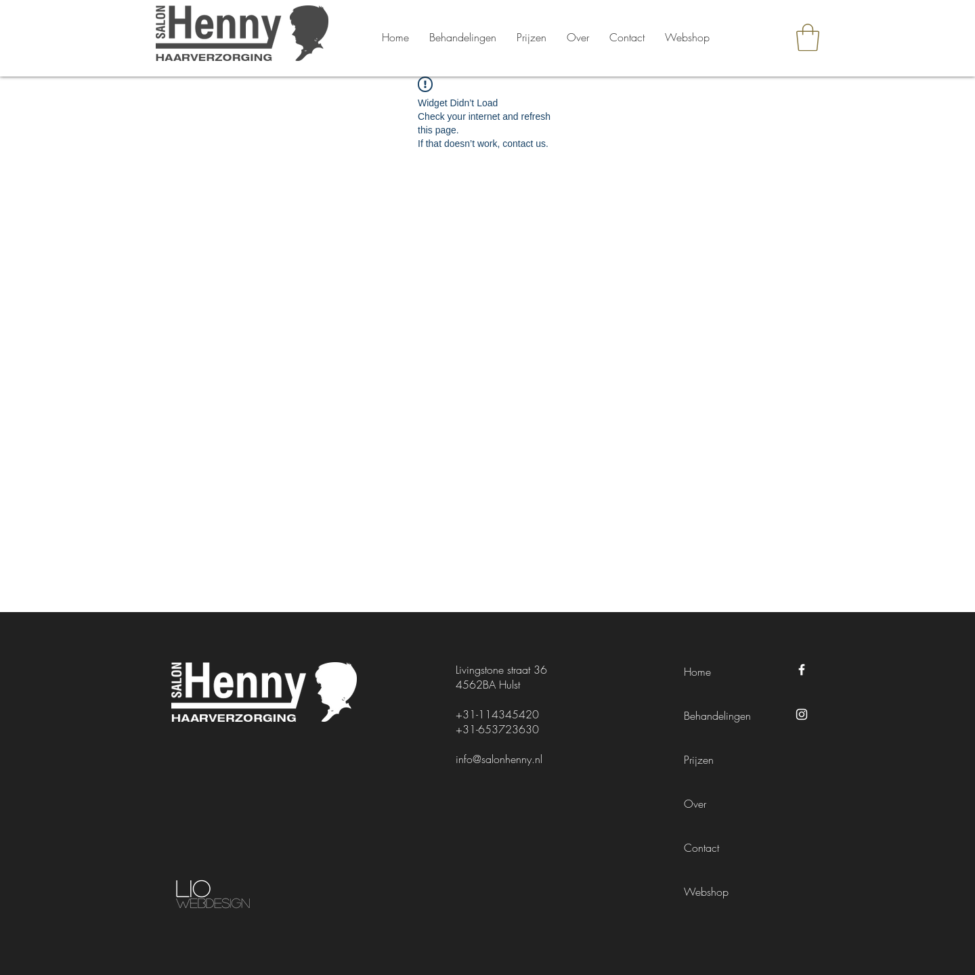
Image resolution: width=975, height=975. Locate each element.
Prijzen (699, 759)
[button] (807, 37)
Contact (701, 847)
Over (695, 803)
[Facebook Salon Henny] (801, 669)
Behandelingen (717, 715)
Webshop (706, 891)
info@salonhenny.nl (499, 759)
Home (697, 671)
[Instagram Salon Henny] (801, 714)
